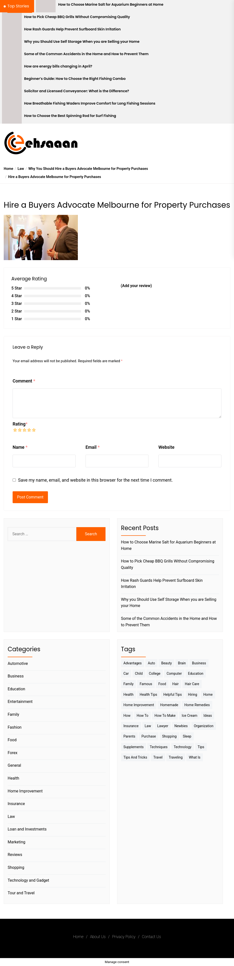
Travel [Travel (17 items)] (157, 757)
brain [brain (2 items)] (182, 663)
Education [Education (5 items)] (195, 673)
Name (20, 447)
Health (13, 778)
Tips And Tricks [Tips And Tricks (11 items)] (135, 757)
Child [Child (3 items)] (139, 673)
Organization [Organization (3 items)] (203, 726)
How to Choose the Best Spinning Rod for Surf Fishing (70, 116)
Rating (20, 424)
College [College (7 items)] (155, 673)
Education (16, 689)
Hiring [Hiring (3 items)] (192, 694)
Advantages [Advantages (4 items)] (133, 663)
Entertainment (20, 701)
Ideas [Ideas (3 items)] (207, 716)
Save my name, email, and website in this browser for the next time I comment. (95, 480)
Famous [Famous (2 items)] (146, 684)
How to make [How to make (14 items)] (164, 716)
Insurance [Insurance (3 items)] (131, 726)
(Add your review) (136, 285)
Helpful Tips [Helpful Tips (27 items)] (172, 694)
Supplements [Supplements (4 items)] (134, 747)
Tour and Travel (21, 893)
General (14, 765)
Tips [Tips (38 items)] (201, 747)
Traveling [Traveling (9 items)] (176, 757)
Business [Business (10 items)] (199, 663)
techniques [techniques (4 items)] (159, 747)
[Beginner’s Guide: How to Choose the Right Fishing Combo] (12, 80)
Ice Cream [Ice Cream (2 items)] (189, 716)
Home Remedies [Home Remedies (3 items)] (197, 705)
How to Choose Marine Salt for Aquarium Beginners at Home (110, 4)
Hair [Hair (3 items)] (175, 684)
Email (92, 447)
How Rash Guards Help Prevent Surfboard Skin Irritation (72, 29)
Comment (24, 380)
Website (166, 447)
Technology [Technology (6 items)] (182, 747)
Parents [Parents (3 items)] (129, 736)
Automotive (18, 663)
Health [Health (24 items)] (129, 694)
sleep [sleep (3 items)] (187, 736)
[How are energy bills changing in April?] (12, 68)
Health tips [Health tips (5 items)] (148, 694)
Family (13, 714)
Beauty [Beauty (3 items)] (166, 663)
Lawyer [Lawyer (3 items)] (162, 726)
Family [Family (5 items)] (129, 684)
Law (11, 816)
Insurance (16, 803)
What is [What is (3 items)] (194, 757)
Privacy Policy (123, 936)
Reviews (15, 854)
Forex (13, 752)
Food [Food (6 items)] (162, 684)
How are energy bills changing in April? (58, 66)
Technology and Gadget (28, 880)
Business (16, 676)
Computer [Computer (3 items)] (174, 673)
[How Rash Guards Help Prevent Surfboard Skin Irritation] (12, 31)
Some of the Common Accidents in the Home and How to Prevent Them (86, 54)
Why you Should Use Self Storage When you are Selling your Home (82, 42)
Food (12, 740)
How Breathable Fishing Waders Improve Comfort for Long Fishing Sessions (89, 103)
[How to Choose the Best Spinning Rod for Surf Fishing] (12, 117)
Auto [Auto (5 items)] (151, 663)
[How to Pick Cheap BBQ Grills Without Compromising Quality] (12, 18)
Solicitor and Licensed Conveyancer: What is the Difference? (76, 91)
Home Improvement (25, 791)
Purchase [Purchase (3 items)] (148, 736)
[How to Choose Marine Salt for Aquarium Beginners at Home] (46, 6)
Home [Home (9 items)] (208, 694)
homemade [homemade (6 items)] (169, 705)
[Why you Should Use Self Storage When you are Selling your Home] (12, 43)
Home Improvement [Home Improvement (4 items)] (139, 705)
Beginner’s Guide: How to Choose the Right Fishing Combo (75, 79)
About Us (98, 936)
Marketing (16, 842)
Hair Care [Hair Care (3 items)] (192, 684)
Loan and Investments (27, 829)
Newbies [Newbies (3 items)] (181, 726)
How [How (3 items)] (127, 716)
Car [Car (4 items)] (126, 673)
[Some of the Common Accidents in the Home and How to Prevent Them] (12, 55)
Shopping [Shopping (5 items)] (169, 736)
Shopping (16, 867)
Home (78, 936)
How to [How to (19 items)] (142, 716)
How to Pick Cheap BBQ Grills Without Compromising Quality (77, 17)
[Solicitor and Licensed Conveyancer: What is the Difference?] (12, 93)
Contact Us (151, 936)
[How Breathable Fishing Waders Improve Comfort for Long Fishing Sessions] (12, 105)
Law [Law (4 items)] (148, 726)
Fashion (14, 727)
